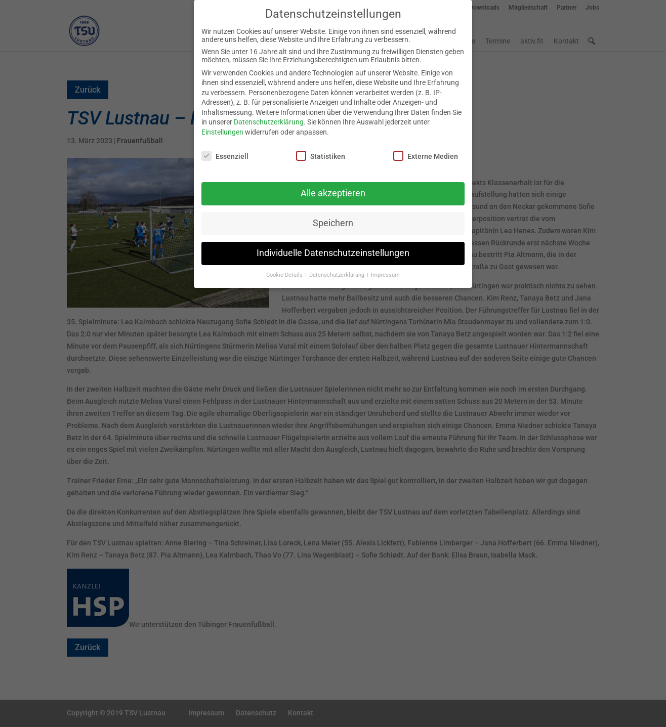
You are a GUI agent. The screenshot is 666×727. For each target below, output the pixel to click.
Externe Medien (425, 149)
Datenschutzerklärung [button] (337, 268)
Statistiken (320, 149)
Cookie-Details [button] (285, 268)
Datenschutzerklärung (269, 115)
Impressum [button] (385, 268)
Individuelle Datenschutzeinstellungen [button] (333, 246)
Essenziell (224, 149)
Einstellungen (222, 125)
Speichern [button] (333, 216)
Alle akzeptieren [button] (333, 186)
